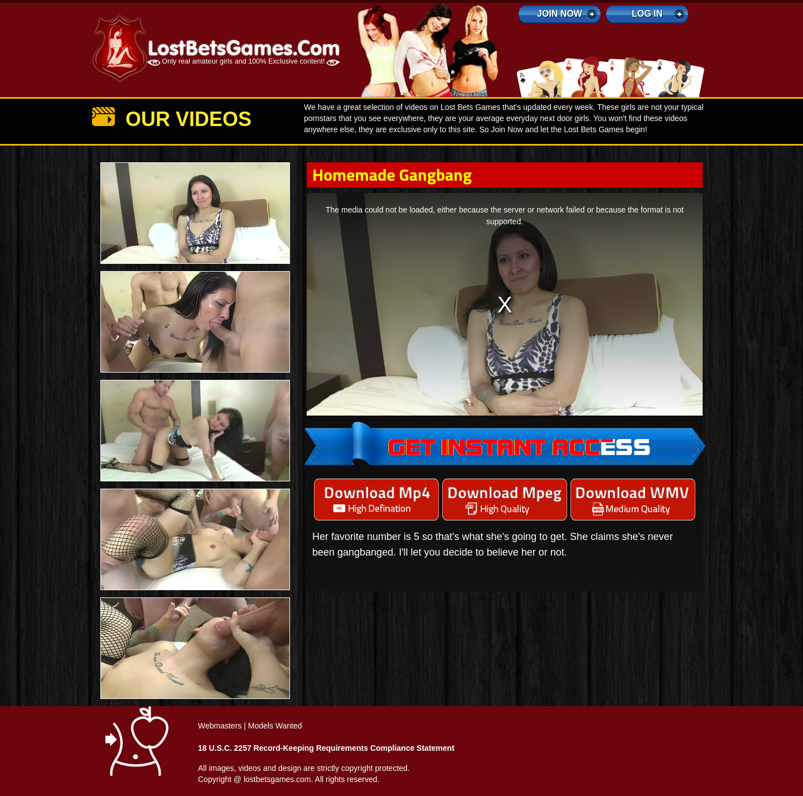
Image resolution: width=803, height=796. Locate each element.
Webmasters (219, 725)
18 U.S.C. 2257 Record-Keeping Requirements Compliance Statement (326, 748)
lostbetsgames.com (277, 779)
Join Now (559, 13)
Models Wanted (275, 725)
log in (647, 13)
